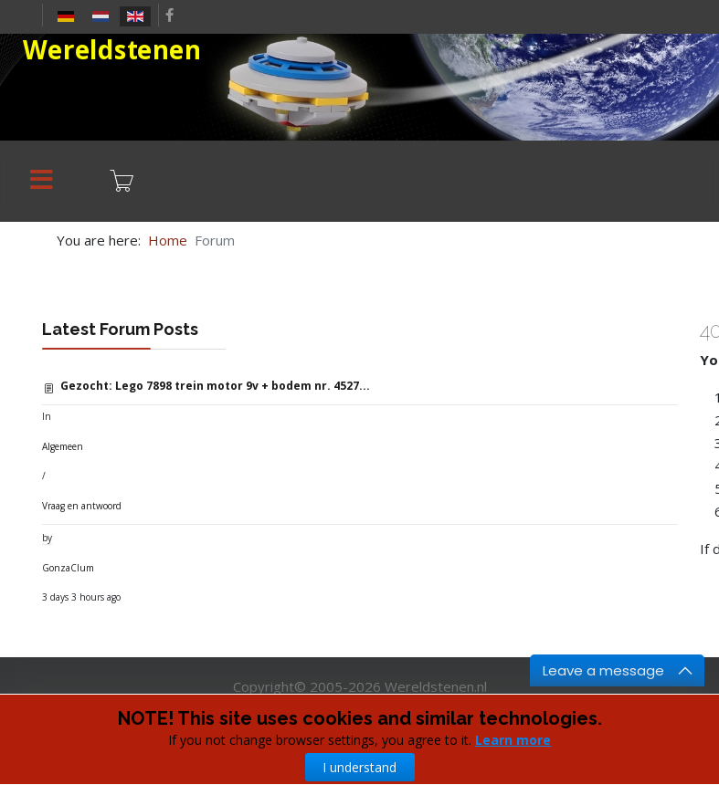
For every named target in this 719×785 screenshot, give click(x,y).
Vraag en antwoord (82, 505)
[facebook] (169, 14)
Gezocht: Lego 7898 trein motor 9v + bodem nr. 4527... (215, 385)
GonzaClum (68, 567)
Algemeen (62, 446)
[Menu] (42, 181)
